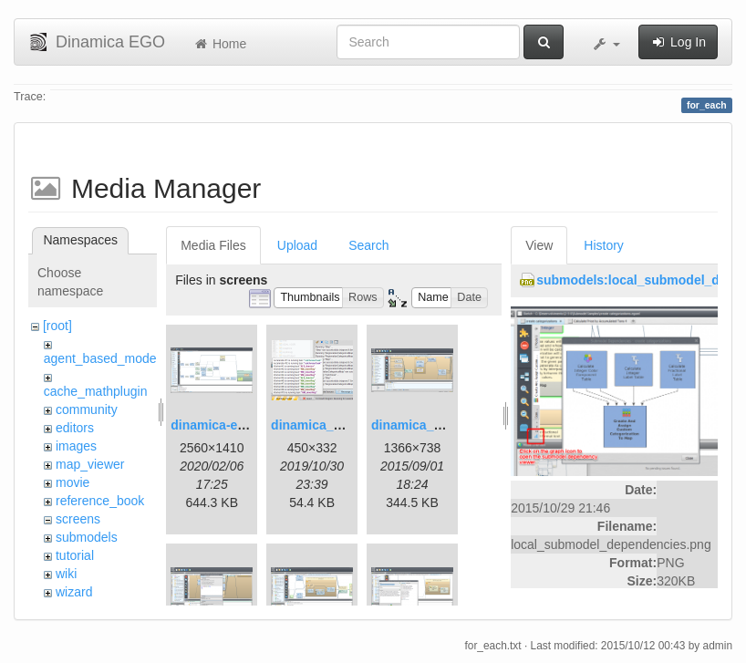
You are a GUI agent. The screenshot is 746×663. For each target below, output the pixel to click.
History (604, 245)
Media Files (213, 245)
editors (75, 427)
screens (78, 519)
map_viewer (90, 464)
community (87, 409)
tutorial (75, 555)
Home (219, 43)
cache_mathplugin (96, 391)
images (76, 446)
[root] (57, 325)
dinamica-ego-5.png (231, 425)
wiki (66, 573)
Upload (297, 245)
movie (72, 482)
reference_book (100, 500)
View (539, 245)
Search (368, 245)
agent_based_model (102, 358)
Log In (678, 42)
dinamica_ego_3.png (434, 425)
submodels (87, 537)
